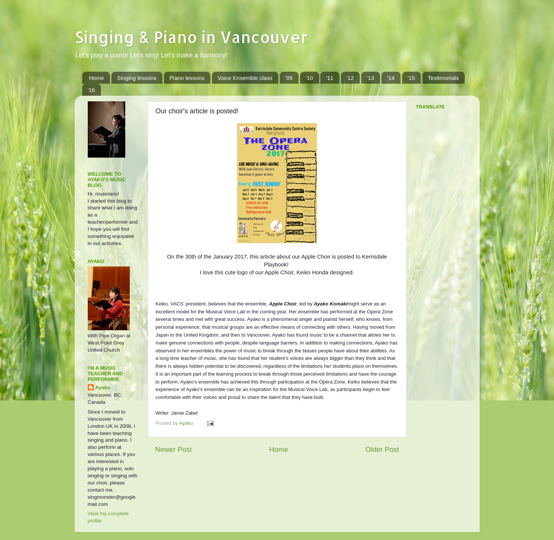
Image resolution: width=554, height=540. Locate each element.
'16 (91, 90)
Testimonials (443, 78)
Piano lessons (187, 78)
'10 (309, 78)
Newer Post (173, 449)
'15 (411, 78)
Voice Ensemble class (245, 78)
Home (96, 78)
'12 (350, 78)
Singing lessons (136, 78)
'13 (370, 78)
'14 (391, 78)
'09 (289, 78)
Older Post (382, 449)
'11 (329, 78)
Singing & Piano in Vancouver (191, 37)
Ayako (102, 387)
